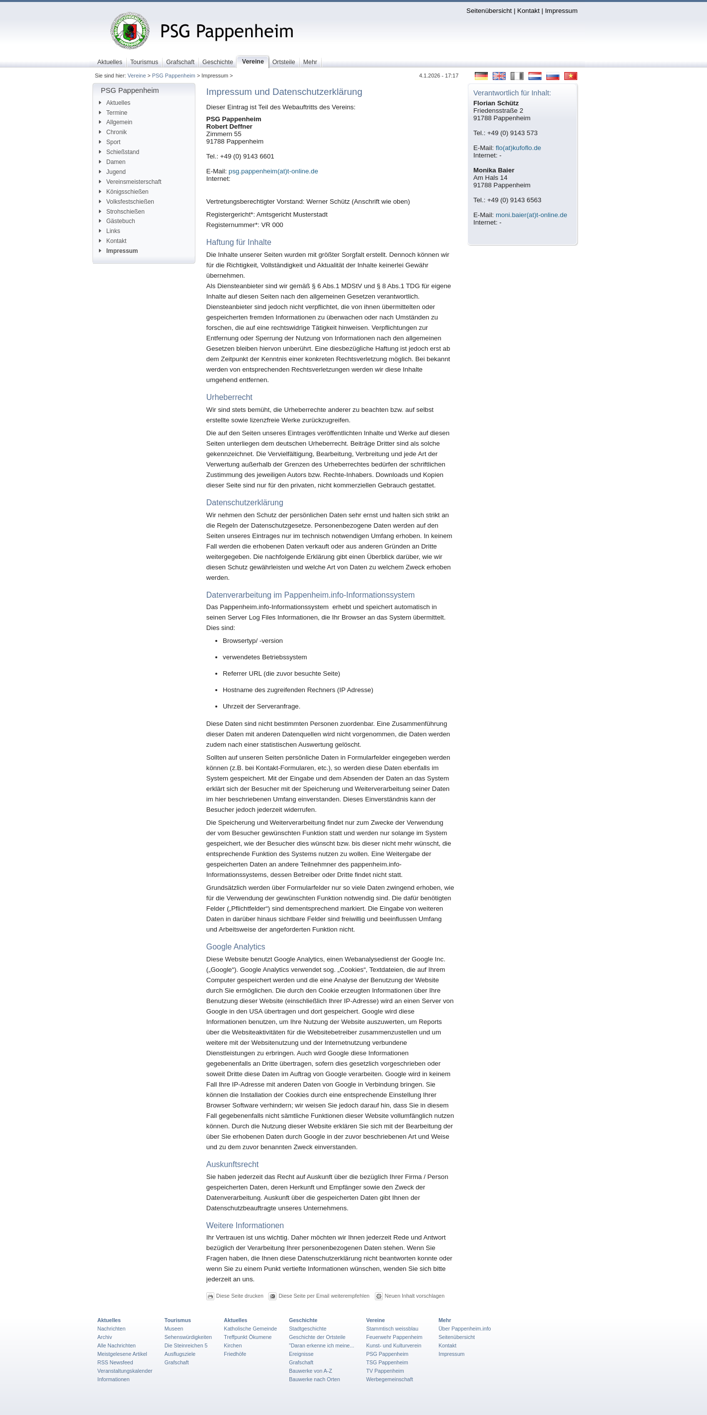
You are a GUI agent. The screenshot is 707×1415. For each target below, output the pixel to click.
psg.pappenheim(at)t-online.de (273, 171)
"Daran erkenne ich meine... (321, 1345)
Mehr (445, 1320)
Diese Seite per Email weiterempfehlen (323, 1296)
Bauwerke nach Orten (314, 1379)
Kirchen (233, 1345)
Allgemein (115, 122)
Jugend (112, 171)
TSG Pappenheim (387, 1362)
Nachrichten (111, 1329)
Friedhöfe (235, 1354)
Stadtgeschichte (308, 1329)
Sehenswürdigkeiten (188, 1337)
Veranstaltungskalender (125, 1371)
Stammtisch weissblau (392, 1329)
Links (109, 231)
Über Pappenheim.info (465, 1329)
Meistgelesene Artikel (122, 1354)
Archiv (104, 1337)
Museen (174, 1329)
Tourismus (178, 1320)
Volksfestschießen (126, 201)
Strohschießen (122, 211)
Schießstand (119, 152)
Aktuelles (114, 102)
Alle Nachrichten (116, 1345)
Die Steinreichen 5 (186, 1345)
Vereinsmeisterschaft (130, 181)
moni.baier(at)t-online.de (531, 215)
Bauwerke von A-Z (310, 1371)
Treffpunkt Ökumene (247, 1337)
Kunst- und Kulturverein (393, 1345)
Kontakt (528, 10)
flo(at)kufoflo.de (518, 148)
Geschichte (303, 1320)
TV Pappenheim (385, 1371)
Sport (110, 142)
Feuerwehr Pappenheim (394, 1337)
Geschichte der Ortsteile (317, 1337)
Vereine (137, 76)
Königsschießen (124, 191)
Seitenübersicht (489, 10)
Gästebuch (117, 221)
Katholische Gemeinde (250, 1329)
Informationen (113, 1379)
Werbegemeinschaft (389, 1379)
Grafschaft (177, 1362)
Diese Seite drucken (240, 1296)
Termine (113, 112)
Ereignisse (301, 1354)
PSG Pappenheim (173, 76)
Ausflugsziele (180, 1354)
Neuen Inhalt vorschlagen (414, 1296)
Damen (112, 161)
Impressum (561, 10)
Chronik (113, 132)
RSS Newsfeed (115, 1362)
